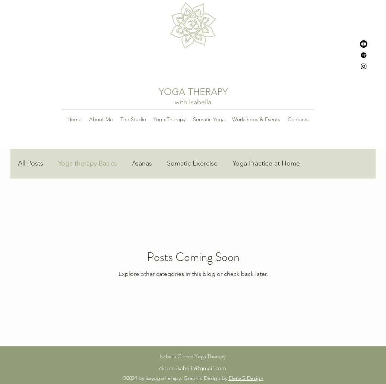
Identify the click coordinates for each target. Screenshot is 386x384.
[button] (169, 119)
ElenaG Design (246, 378)
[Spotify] (363, 55)
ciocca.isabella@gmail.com (192, 368)
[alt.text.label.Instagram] (363, 66)
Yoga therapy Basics (87, 163)
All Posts (30, 163)
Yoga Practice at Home (266, 163)
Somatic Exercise (192, 163)
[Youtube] (363, 44)
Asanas (142, 163)
